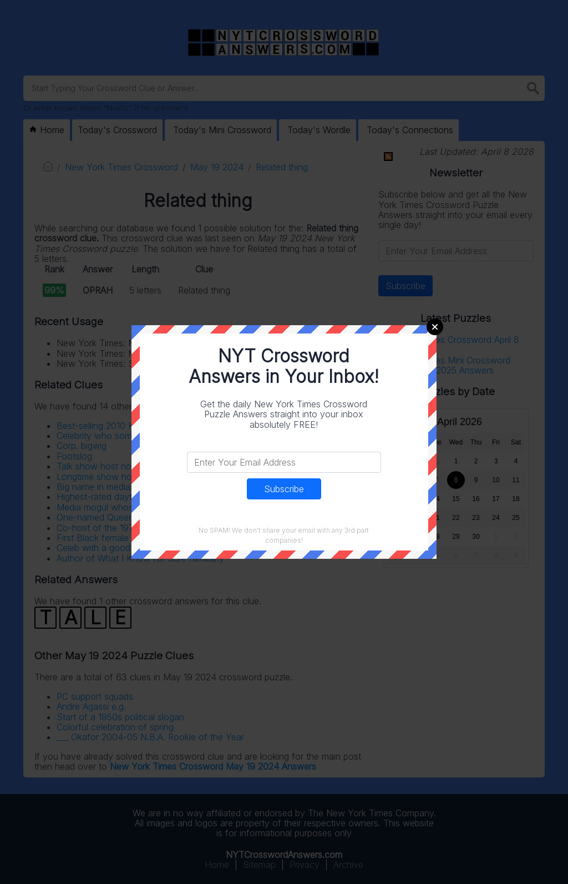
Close (435, 327)
